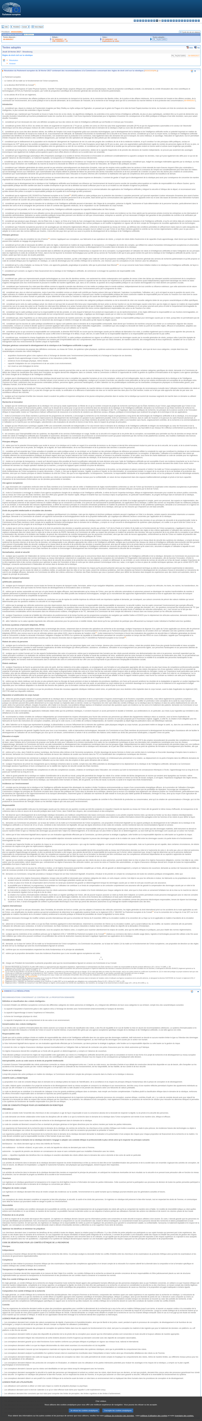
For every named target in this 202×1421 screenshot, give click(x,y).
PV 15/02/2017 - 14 (59, 39)
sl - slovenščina (193, 21)
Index (6, 27)
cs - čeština (140, 21)
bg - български (135, 21)
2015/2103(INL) (16, 32)
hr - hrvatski (162, 21)
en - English (154, 21)
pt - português (185, 21)
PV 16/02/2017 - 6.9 (109, 39)
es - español (137, 21)
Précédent (16, 27)
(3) (3, 971)
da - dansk (143, 21)
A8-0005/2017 (8, 39)
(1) (3, 967)
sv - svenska (199, 21)
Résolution (13, 60)
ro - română (187, 21)
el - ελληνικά (151, 21)
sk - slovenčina (190, 21)
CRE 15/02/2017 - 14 (60, 41)
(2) (3, 968)
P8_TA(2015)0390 (31, 976)
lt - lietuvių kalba (171, 21)
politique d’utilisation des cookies (153, 1416)
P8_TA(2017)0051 (159, 39)
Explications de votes (110, 41)
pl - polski (182, 21)
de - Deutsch (146, 21)
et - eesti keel (149, 21)
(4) (3, 975)
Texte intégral (39, 27)
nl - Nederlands (179, 21)
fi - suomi (196, 21)
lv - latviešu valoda (168, 21)
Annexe (12, 63)
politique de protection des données (119, 1416)
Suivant (24, 27)
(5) (3, 976)
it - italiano (165, 21)
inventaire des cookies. (184, 1416)
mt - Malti (176, 21)
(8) (3, 983)
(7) (3, 981)
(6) (3, 978)
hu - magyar (174, 21)
